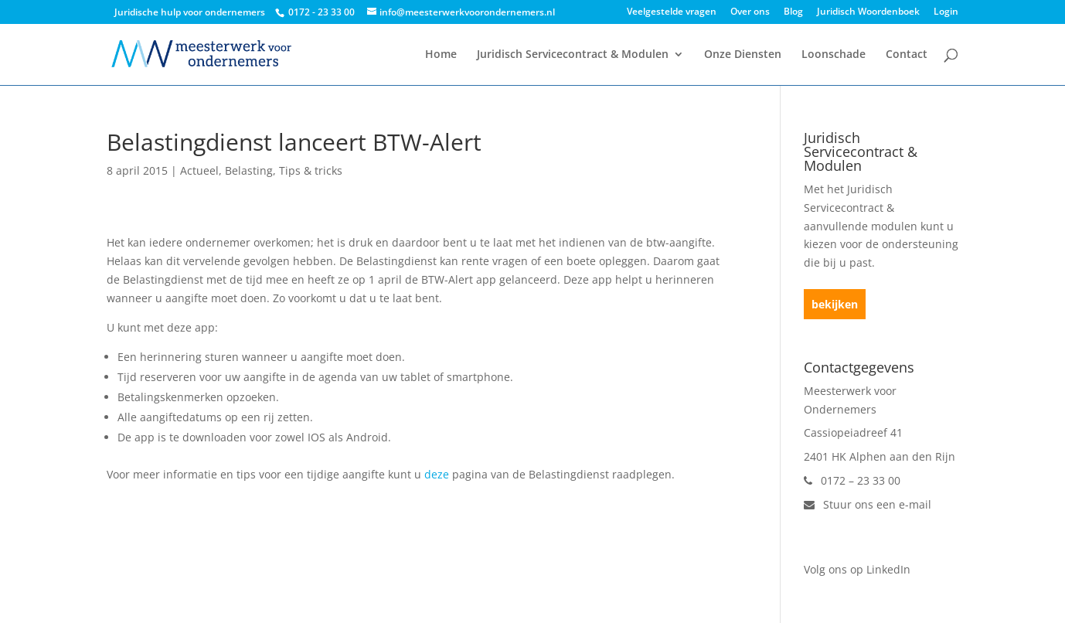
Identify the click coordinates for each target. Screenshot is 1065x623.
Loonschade (833, 55)
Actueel (199, 170)
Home (441, 55)
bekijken (835, 304)
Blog (793, 12)
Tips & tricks (310, 170)
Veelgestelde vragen (671, 12)
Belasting (249, 170)
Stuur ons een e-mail (867, 504)
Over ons (750, 12)
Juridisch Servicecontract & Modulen (573, 55)
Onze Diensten (742, 55)
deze (436, 474)
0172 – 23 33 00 (852, 480)
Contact (906, 55)
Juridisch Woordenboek (868, 12)
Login (946, 12)
